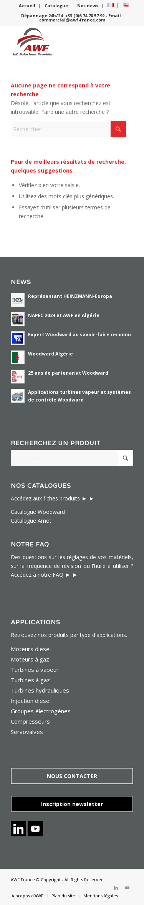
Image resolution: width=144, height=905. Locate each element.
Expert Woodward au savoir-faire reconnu (79, 334)
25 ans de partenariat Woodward (68, 373)
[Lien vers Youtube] (127, 887)
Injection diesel (31, 700)
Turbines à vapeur (35, 669)
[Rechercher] (68, 129)
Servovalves (27, 732)
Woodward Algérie (50, 353)
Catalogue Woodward (38, 511)
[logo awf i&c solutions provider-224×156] (60, 41)
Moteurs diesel (31, 649)
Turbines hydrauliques (40, 690)
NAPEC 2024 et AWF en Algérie (63, 315)
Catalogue (56, 5)
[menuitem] (27, 6)
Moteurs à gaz (30, 659)
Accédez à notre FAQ (37, 574)
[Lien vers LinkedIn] (116, 887)
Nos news (87, 5)
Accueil (27, 5)
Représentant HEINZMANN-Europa (70, 296)
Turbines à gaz (30, 680)
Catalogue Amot (31, 520)
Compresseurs (30, 721)
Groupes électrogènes (41, 711)
